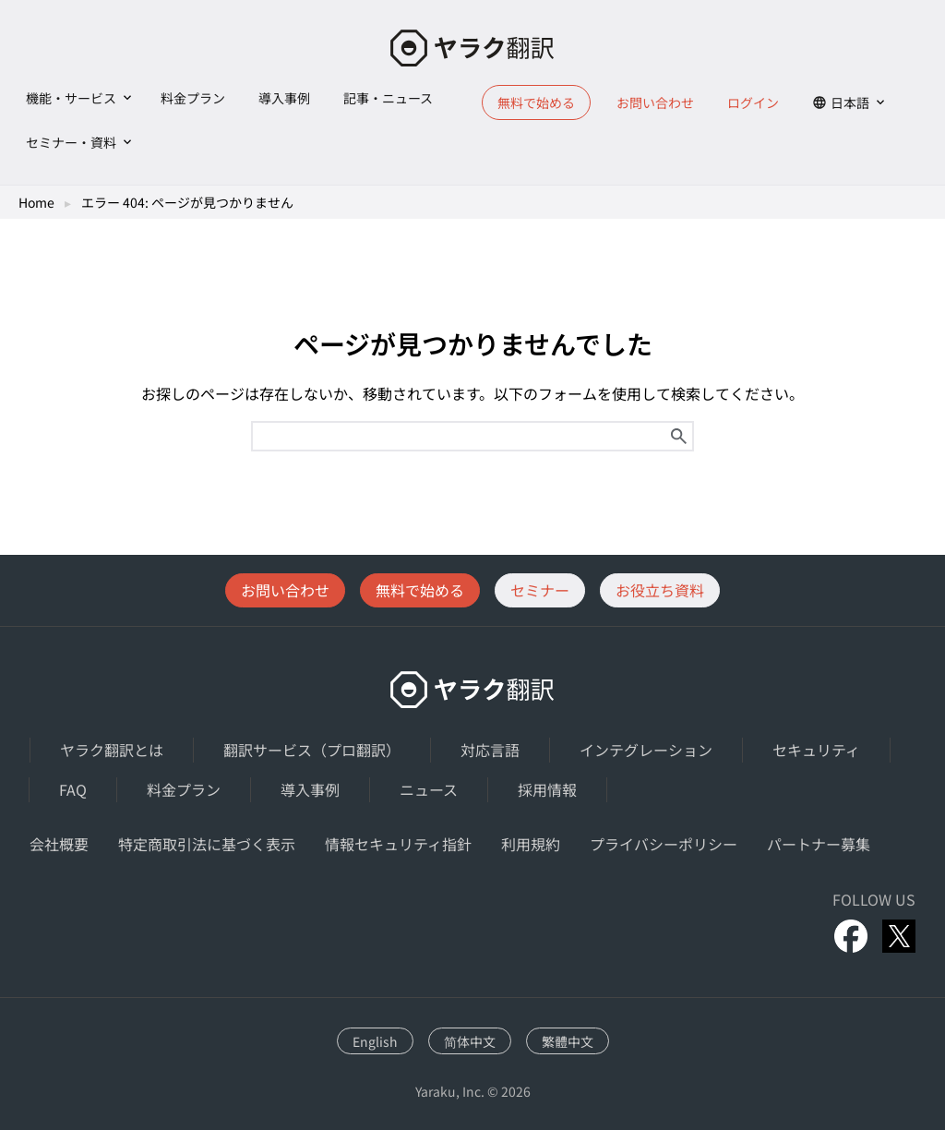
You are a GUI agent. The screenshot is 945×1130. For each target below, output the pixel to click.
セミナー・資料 (71, 142)
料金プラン (193, 98)
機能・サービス (71, 98)
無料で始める (536, 102)
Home (36, 202)
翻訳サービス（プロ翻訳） (312, 750)
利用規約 (530, 844)
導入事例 (284, 98)
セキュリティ (816, 750)
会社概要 (59, 844)
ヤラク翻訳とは (111, 750)
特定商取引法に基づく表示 (206, 844)
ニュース (429, 789)
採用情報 (547, 789)
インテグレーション (646, 750)
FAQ (73, 789)
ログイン (753, 102)
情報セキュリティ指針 (398, 844)
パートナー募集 (818, 844)
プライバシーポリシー (663, 844)
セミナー (539, 590)
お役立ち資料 (660, 590)
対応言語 (490, 750)
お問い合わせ (655, 102)
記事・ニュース (388, 98)
